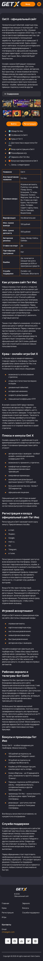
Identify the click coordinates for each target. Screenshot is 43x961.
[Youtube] (21, 941)
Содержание (13, 94)
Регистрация (8, 912)
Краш (4, 908)
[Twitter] (28, 941)
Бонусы (25, 908)
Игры (4, 917)
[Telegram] (8, 941)
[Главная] (11, 4)
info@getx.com (8, 932)
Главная (5, 903)
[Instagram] (35, 941)
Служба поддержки (30, 912)
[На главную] (21, 889)
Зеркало (26, 903)
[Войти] (13, 124)
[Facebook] (14, 941)
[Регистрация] (30, 124)
